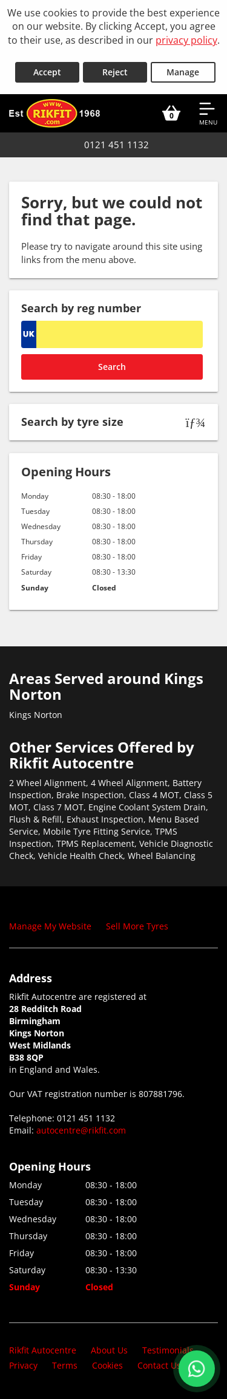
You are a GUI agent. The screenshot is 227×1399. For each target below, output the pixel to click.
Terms (64, 1365)
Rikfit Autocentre (42, 1350)
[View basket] (171, 113)
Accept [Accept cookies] (47, 72)
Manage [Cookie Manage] (182, 72)
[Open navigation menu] (208, 113)
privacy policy (186, 40)
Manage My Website (50, 926)
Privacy (23, 1365)
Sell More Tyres (137, 926)
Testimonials (168, 1350)
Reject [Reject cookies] (115, 72)
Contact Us (159, 1365)
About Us (109, 1350)
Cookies (107, 1365)
